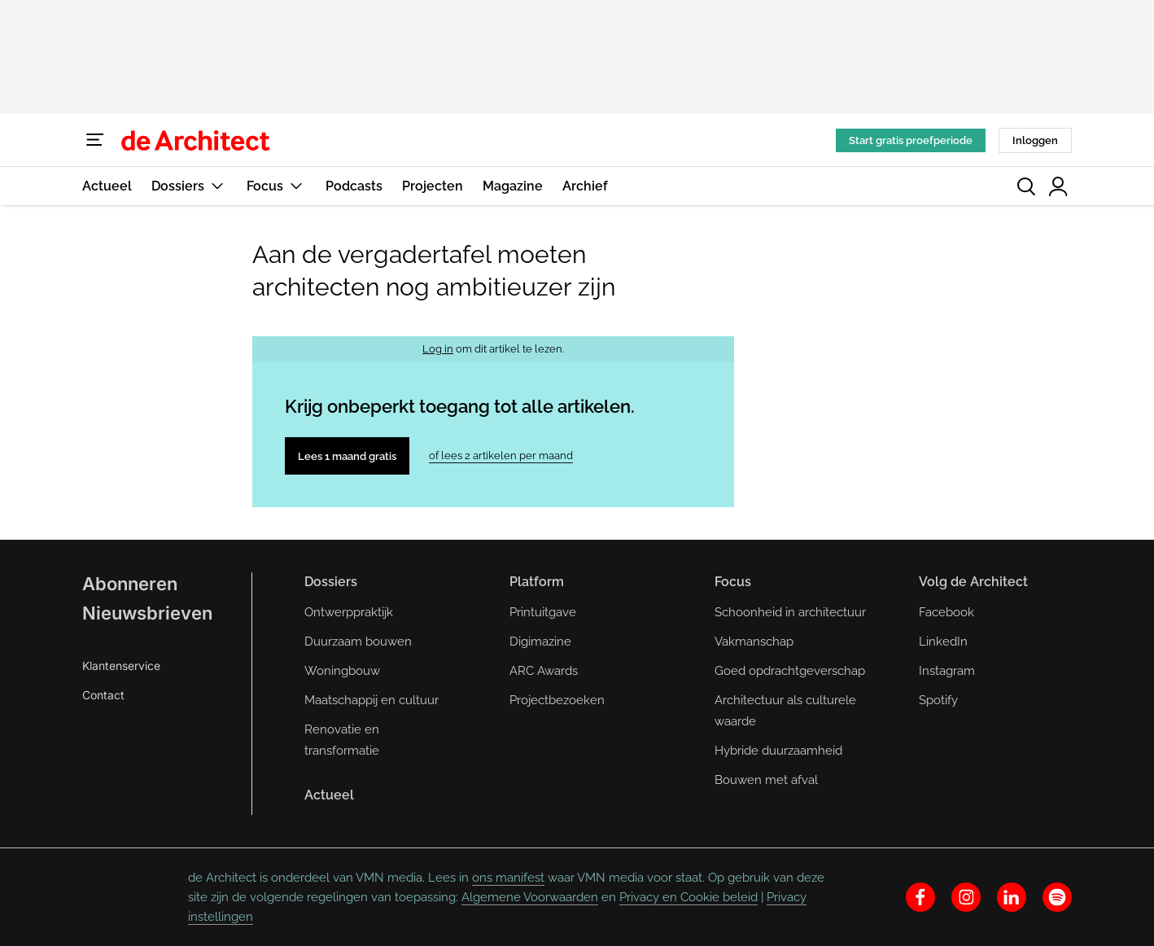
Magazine (513, 186)
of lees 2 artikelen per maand (501, 455)
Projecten (432, 186)
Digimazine (540, 641)
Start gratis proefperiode (911, 140)
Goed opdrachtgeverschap (790, 671)
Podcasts (354, 186)
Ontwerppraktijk (348, 612)
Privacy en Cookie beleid (688, 897)
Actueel (107, 186)
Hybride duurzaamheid (778, 750)
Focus (276, 186)
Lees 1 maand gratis (347, 456)
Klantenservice (121, 665)
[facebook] (920, 897)
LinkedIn (943, 641)
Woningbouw (342, 671)
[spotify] (1057, 897)
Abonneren (129, 583)
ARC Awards (543, 671)
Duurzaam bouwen (358, 641)
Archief (585, 186)
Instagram (947, 671)
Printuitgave (542, 612)
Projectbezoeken (557, 700)
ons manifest (508, 877)
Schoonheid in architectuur (790, 612)
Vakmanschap (754, 641)
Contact (103, 695)
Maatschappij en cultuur (371, 700)
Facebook (946, 612)
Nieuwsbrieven (147, 613)
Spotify (938, 700)
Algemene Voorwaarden (529, 897)
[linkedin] (1011, 897)
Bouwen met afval (766, 780)
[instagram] (966, 897)
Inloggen (1035, 140)
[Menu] (95, 140)
